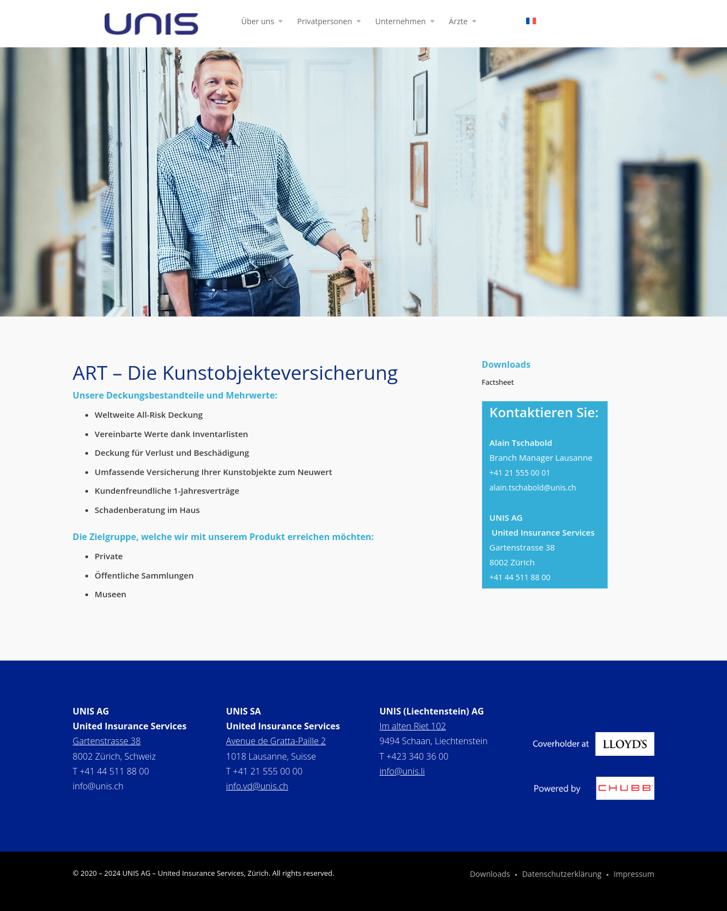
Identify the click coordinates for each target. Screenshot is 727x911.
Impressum (634, 874)
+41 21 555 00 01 (519, 472)
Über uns (257, 22)
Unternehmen (400, 22)
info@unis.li (402, 771)
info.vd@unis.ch (257, 786)
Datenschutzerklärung (562, 874)
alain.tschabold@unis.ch (532, 487)
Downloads (490, 874)
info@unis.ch (98, 786)
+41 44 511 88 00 (519, 577)
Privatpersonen (324, 22)
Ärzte (458, 22)
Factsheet (497, 382)
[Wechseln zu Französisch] (531, 23)
